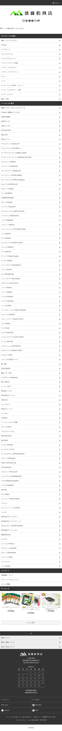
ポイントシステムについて (10, 579)
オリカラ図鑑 (5, 584)
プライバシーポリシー (21, 720)
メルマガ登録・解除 (33, 720)
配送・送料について (27, 717)
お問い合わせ (4, 705)
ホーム (8, 717)
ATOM (44, 720)
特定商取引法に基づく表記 (48, 717)
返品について (37, 717)
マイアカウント (5, 699)
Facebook (5, 710)
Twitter (35, 710)
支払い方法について (16, 717)
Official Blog (36, 705)
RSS (41, 720)
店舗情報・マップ (7, 575)
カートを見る (35, 699)
